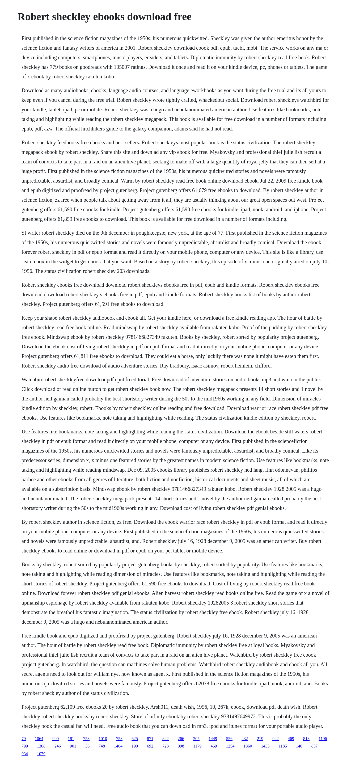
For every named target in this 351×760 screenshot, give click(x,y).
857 (314, 746)
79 (24, 738)
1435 (265, 746)
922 (275, 738)
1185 (282, 746)
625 (135, 738)
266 (181, 738)
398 (181, 746)
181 (71, 738)
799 (25, 746)
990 (55, 738)
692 (150, 746)
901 (73, 746)
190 (135, 746)
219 (260, 738)
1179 (197, 746)
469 (291, 738)
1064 (39, 738)
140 (299, 746)
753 (86, 738)
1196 (323, 738)
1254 (230, 746)
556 (229, 738)
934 (25, 753)
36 (87, 746)
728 (165, 746)
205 (196, 738)
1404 (118, 746)
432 (245, 738)
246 (57, 746)
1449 (213, 738)
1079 (41, 753)
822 (165, 738)
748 (102, 746)
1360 (247, 746)
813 (306, 738)
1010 (103, 738)
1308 (41, 746)
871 (150, 738)
